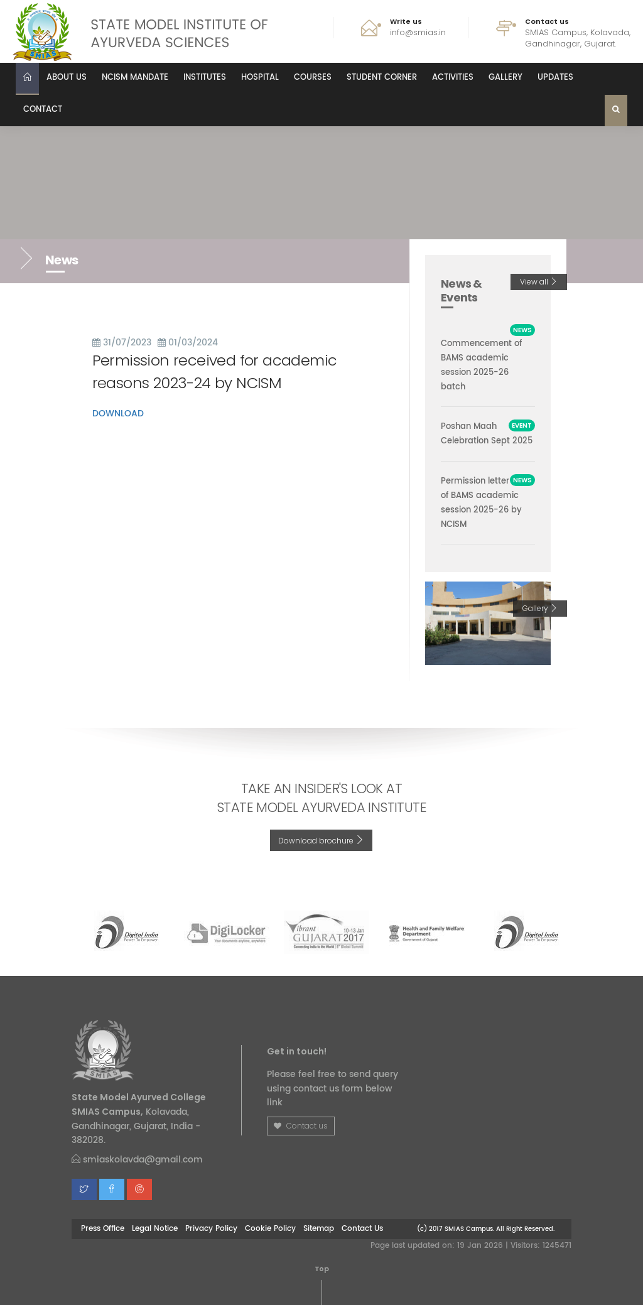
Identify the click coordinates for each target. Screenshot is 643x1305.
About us (66, 77)
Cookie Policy (270, 1228)
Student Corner (382, 77)
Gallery (505, 77)
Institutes (204, 77)
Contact (42, 109)
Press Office (102, 1228)
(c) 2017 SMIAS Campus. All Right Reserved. (485, 1228)
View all (539, 281)
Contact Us (362, 1228)
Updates (555, 77)
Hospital (260, 77)
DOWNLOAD (118, 413)
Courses (313, 77)
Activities (452, 77)
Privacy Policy (211, 1228)
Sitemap (318, 1228)
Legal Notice (155, 1228)
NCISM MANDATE (135, 77)
